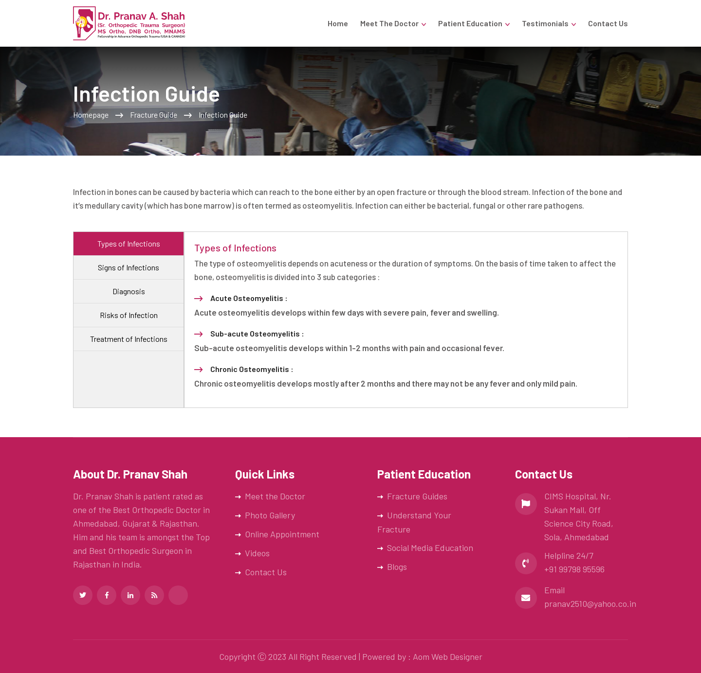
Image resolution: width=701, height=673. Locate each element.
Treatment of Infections (128, 338)
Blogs (397, 566)
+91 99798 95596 (574, 569)
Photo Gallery (270, 515)
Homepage (91, 114)
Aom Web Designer (447, 656)
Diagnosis (128, 291)
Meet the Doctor (389, 23)
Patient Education (470, 23)
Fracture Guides (417, 496)
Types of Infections (128, 243)
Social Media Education (430, 547)
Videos (257, 553)
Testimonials (545, 23)
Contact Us (608, 23)
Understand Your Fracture (414, 522)
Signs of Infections (128, 267)
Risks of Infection (129, 314)
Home (338, 23)
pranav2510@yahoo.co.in (590, 603)
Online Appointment (282, 534)
